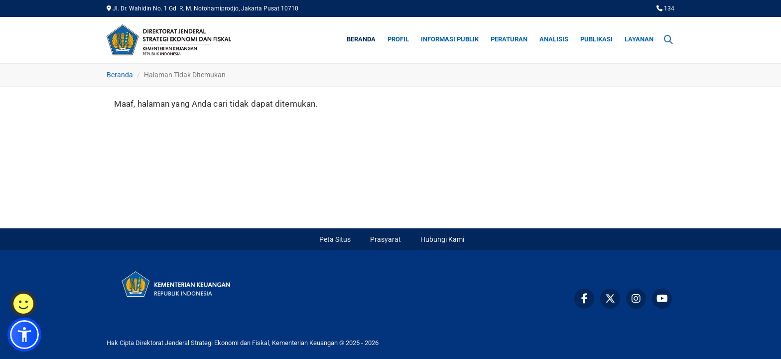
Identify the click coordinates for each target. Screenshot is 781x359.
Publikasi (596, 39)
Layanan (639, 39)
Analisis (553, 39)
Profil (398, 39)
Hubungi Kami (442, 239)
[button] (24, 334)
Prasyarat (385, 239)
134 (665, 8)
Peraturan (509, 39)
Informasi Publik (450, 39)
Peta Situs (335, 239)
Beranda (361, 39)
